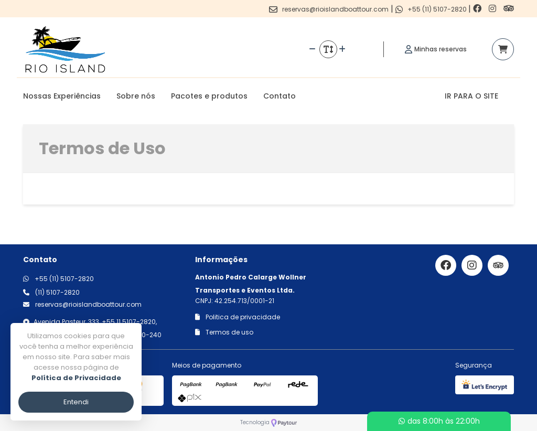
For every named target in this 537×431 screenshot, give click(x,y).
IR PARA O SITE (471, 96)
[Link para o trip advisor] (508, 9)
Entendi (76, 402)
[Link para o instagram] (493, 9)
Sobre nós (135, 96)
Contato (279, 96)
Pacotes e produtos (209, 96)
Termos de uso (224, 332)
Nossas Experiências (62, 96)
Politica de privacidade (237, 317)
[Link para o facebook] (478, 9)
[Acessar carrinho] (503, 49)
